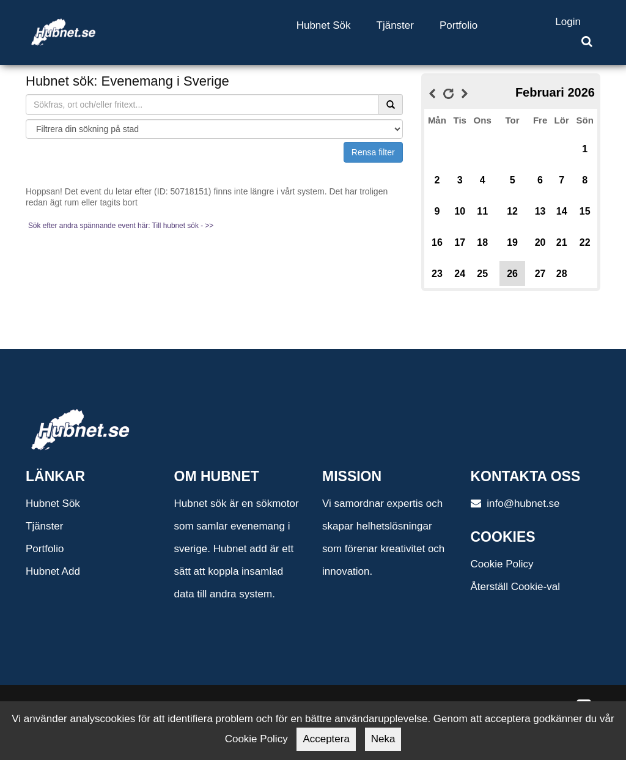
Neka (383, 739)
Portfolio (458, 25)
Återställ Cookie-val (515, 586)
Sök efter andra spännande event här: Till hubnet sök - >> (120, 225)
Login (568, 22)
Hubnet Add (53, 571)
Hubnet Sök (323, 25)
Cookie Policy (502, 564)
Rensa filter (373, 152)
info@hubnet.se (515, 503)
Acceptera (326, 739)
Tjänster (395, 25)
